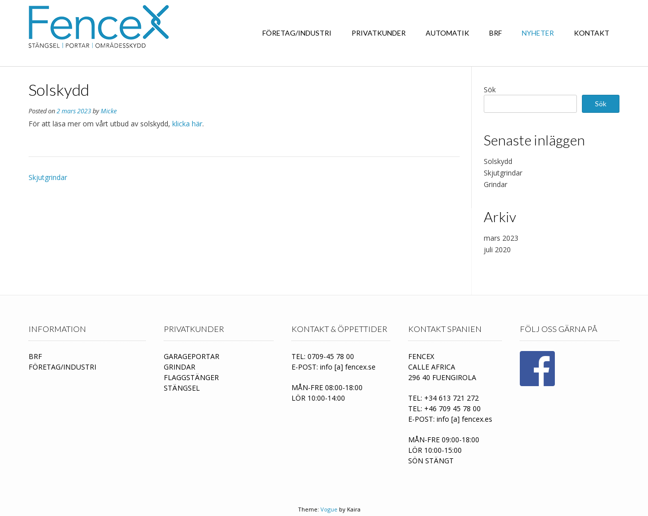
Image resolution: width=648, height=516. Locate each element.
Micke (109, 111)
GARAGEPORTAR (191, 356)
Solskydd (498, 161)
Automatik (447, 33)
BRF (495, 33)
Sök (490, 89)
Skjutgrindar (48, 177)
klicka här (187, 123)
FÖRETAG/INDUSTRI (297, 33)
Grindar (495, 184)
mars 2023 (501, 238)
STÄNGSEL (182, 388)
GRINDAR (179, 367)
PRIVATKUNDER (379, 33)
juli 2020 (497, 249)
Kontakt (591, 33)
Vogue (329, 509)
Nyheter (538, 33)
